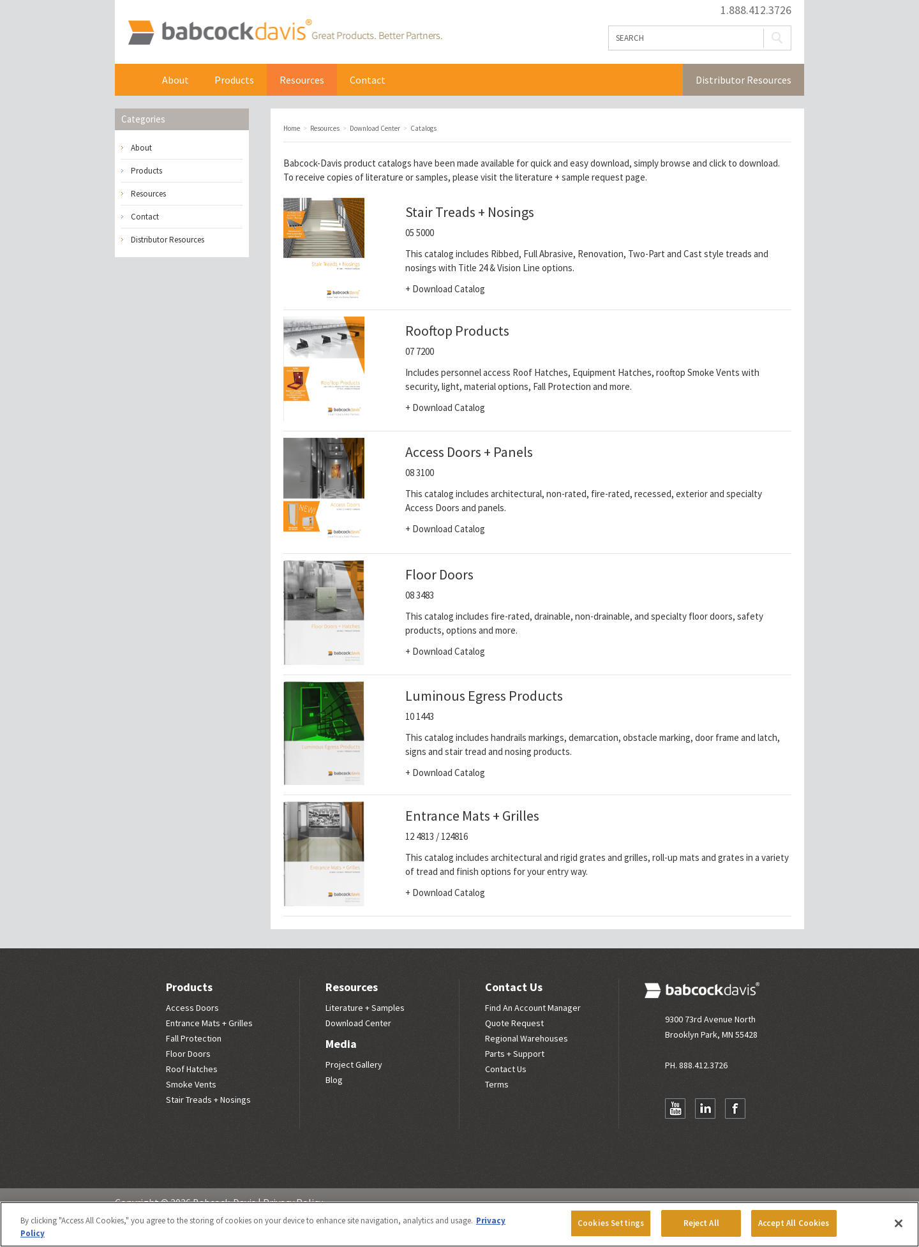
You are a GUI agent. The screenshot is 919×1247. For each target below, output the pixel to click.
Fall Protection (193, 1038)
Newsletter (675, 1133)
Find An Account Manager (533, 1007)
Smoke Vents (191, 1084)
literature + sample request (569, 177)
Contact (367, 79)
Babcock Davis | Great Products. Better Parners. (285, 32)
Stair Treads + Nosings (208, 1099)
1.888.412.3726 (756, 10)
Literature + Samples (365, 1007)
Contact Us (513, 987)
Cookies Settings (611, 1223)
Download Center (358, 1023)
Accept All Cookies (793, 1223)
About (175, 79)
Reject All (701, 1223)
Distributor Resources (743, 79)
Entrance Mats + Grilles (209, 1023)
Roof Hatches (192, 1069)
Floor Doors (188, 1053)
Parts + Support (514, 1053)
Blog (334, 1080)
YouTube (675, 1108)
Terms (497, 1084)
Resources (302, 79)
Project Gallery (353, 1064)
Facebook (735, 1108)
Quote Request (514, 1023)
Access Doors (192, 1007)
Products (234, 79)
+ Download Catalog (445, 289)
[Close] (899, 1223)
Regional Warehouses (526, 1038)
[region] (459, 1224)
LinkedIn (705, 1108)
